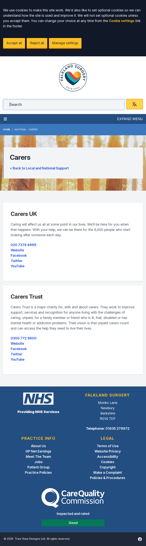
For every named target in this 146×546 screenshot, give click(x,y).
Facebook (19, 255)
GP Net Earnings (38, 451)
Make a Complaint (107, 472)
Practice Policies (38, 472)
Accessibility (107, 457)
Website (17, 250)
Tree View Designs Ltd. (30, 538)
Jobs (38, 462)
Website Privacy (107, 451)
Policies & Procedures (107, 478)
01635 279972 (117, 428)
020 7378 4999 (23, 245)
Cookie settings (121, 21)
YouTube (18, 266)
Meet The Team (38, 457)
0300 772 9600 (23, 338)
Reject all (37, 43)
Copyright (108, 467)
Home (6, 129)
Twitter (16, 261)
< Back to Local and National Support (39, 168)
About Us (38, 446)
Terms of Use (108, 446)
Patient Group (38, 467)
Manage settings (65, 43)
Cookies (107, 462)
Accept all (14, 43)
